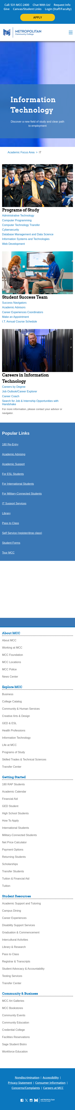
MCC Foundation (12, 654)
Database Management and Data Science (27, 234)
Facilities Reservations (16, 1037)
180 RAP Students (13, 784)
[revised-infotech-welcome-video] (37, 588)
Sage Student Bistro (14, 1044)
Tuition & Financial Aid (15, 878)
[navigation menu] (70, 32)
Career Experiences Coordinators (22, 312)
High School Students (15, 813)
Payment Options (12, 849)
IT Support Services (14, 503)
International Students (15, 827)
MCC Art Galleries (13, 1000)
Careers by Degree (13, 386)
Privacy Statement (20, 1083)
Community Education (15, 1022)
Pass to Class (10, 523)
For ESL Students (13, 473)
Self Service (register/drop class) (22, 533)
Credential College (13, 1029)
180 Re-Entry (10, 444)
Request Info (62, 5)
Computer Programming (17, 220)
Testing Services (12, 975)
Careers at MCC (53, 1088)
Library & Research (14, 946)
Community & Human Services (21, 708)
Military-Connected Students (19, 835)
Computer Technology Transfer (21, 225)
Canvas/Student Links (27, 9)
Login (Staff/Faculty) (58, 9)
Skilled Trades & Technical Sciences (24, 759)
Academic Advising (13, 454)
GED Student (10, 806)
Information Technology (16, 737)
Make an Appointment (15, 316)
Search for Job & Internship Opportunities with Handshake (30, 402)
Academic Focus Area (21, 152)
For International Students (18, 483)
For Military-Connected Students (22, 493)
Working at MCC (12, 647)
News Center (10, 676)
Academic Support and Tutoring (21, 903)
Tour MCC (8, 552)
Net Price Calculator (14, 842)
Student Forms (11, 542)
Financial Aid (10, 798)
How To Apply (10, 820)
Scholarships (10, 864)
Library (6, 513)
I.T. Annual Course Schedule (19, 321)
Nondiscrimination (27, 1077)
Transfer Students (13, 871)
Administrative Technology (18, 215)
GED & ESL (9, 723)
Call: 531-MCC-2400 (16, 5)
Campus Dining (11, 910)
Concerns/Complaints (26, 1088)
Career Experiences (14, 917)
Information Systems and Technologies (26, 239)
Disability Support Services (18, 925)
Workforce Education (15, 1051)
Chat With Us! (41, 5)
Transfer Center (11, 766)
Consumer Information (50, 1083)
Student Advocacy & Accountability (23, 968)
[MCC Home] (22, 32)
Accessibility (51, 1077)
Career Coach (10, 396)
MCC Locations (11, 662)
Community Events (13, 1015)
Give (7, 9)
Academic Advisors (13, 307)
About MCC (9, 640)
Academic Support (13, 464)
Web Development (13, 243)
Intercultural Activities (15, 939)
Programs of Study (13, 752)
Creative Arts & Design (16, 716)
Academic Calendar (14, 791)
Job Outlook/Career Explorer (19, 391)
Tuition (6, 885)
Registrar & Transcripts (16, 961)
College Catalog (12, 701)
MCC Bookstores (12, 1008)
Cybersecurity (10, 229)
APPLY (37, 17)
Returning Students (14, 856)
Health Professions (13, 730)
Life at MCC (9, 745)
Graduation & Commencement (20, 932)
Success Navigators (14, 302)
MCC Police (9, 669)
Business (7, 694)
